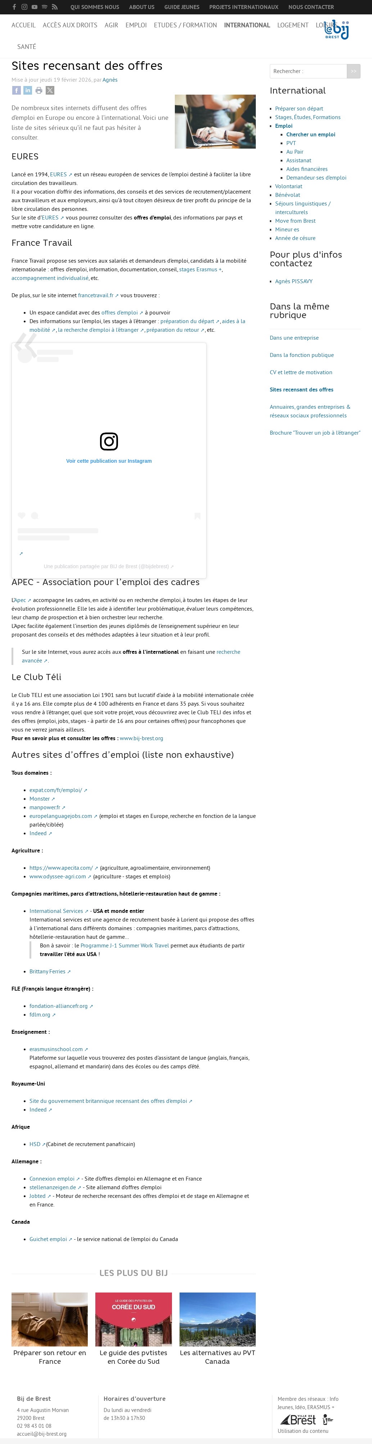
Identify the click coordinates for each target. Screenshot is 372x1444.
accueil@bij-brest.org (42, 1440)
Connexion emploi (52, 1184)
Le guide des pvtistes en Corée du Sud (133, 1334)
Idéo (300, 1413)
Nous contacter (311, 7)
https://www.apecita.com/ (61, 873)
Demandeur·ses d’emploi (316, 183)
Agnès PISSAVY (294, 287)
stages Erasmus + (200, 275)
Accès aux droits (70, 25)
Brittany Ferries (47, 977)
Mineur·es (287, 235)
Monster (40, 804)
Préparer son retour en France (50, 1334)
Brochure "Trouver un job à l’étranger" (315, 438)
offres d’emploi (119, 318)
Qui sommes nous (95, 7)
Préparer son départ (299, 114)
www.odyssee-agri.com (58, 882)
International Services (56, 917)
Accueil (24, 25)
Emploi (136, 25)
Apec (20, 606)
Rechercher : (288, 77)
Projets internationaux (243, 7)
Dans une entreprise (294, 343)
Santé (26, 46)
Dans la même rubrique (300, 317)
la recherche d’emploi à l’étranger (98, 335)
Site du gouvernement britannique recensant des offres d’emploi (108, 1107)
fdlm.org (40, 1020)
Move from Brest (295, 226)
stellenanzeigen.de (53, 1193)
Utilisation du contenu (303, 1437)
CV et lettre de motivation (301, 378)
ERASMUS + (321, 1413)
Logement (293, 25)
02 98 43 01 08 (34, 1432)
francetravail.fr (95, 301)
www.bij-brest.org (141, 744)
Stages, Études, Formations (308, 123)
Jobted (38, 1202)
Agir (111, 25)
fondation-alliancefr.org (59, 1012)
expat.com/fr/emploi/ (56, 796)
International (247, 25)
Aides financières (307, 175)
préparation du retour (172, 335)
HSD (35, 1150)
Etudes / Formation (185, 25)
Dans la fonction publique (302, 361)
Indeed (38, 839)
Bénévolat (287, 201)
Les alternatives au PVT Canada (218, 1334)
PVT (291, 149)
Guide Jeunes (181, 7)
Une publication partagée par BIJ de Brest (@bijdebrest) (106, 572)
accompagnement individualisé (50, 284)
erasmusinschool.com (56, 1055)
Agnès (110, 85)
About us (141, 7)
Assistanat (298, 166)
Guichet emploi (48, 1245)
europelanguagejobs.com (61, 822)
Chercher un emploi (310, 140)
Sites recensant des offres (302, 395)
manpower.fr (45, 813)
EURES (58, 180)
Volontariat (288, 192)
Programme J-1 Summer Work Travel (125, 951)
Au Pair (294, 157)
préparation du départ (187, 327)
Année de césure (295, 244)
